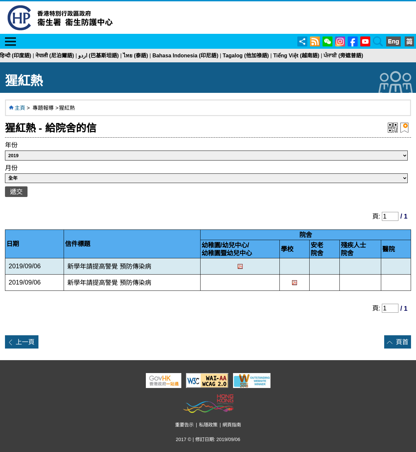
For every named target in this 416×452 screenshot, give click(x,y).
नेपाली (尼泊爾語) (54, 55)
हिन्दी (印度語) (15, 55)
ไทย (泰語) (135, 55)
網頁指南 (231, 424)
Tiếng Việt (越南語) (296, 55)
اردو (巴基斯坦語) (98, 55)
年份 (11, 145)
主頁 (20, 108)
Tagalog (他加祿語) (246, 55)
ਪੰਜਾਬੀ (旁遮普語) (343, 55)
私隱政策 (208, 424)
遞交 (16, 191)
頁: (377, 216)
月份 (11, 167)
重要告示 (184, 424)
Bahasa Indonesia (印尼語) (185, 55)
